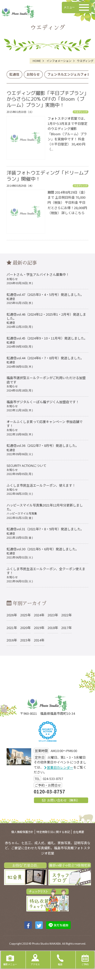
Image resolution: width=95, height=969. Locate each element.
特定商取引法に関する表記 (53, 832)
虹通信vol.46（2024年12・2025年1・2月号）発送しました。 (46, 320)
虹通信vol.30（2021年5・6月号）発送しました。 (43, 553)
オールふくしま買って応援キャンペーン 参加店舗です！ (45, 427)
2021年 (12, 627)
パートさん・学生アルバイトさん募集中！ (38, 278)
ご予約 (85, 959)
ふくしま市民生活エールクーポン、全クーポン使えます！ (46, 574)
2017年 (66, 627)
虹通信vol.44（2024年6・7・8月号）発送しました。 (45, 361)
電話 (60, 959)
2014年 (39, 640)
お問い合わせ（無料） (61, 800)
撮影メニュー (10, 959)
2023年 (53, 615)
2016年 (12, 640)
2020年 (25, 627)
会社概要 (78, 832)
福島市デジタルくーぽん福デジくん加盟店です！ (43, 405)
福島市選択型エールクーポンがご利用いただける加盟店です (46, 383)
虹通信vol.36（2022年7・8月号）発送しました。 (43, 449)
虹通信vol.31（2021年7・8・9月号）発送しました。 (45, 532)
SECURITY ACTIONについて (26, 469)
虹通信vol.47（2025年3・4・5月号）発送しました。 (45, 298)
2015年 (25, 640)
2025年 (25, 615)
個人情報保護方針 (22, 832)
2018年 (53, 627)
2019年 (39, 627)
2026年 (12, 615)
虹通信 (14, 74)
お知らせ (33, 74)
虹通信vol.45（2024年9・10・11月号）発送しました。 (47, 342)
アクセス (35, 959)
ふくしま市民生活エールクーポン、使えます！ (41, 489)
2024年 (39, 615)
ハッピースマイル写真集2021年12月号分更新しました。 (45, 511)
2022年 (66, 615)
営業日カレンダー (60, 767)
